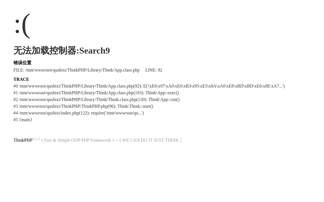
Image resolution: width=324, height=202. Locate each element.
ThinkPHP (23, 140)
